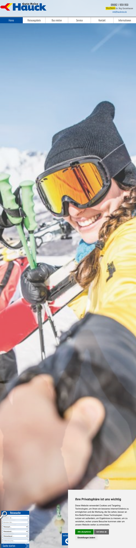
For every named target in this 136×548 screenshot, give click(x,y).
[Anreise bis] (15, 522)
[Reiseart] (15, 526)
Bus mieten (57, 20)
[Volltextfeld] (15, 540)
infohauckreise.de (119, 11)
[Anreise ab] (15, 517)
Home (11, 20)
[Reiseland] (15, 531)
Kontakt (102, 20)
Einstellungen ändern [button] (86, 538)
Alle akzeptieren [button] (84, 532)
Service (79, 20)
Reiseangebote (34, 20)
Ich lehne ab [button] (101, 532)
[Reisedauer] (15, 536)
